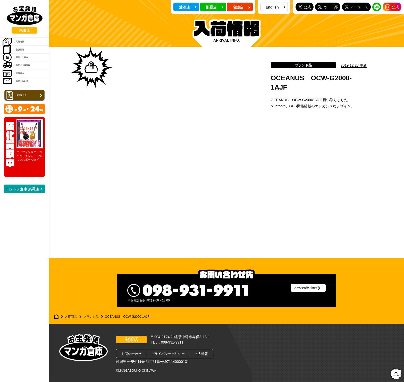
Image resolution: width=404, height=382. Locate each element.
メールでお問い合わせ (296, 290)
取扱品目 (18, 58)
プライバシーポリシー (168, 354)
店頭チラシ (25, 127)
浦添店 (188, 7)
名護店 (241, 7)
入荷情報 (18, 45)
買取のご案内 (21, 71)
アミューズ (356, 7)
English (275, 7)
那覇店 (214, 7)
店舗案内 (18, 97)
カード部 (328, 7)
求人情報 (201, 354)
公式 (304, 7)
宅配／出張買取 (23, 84)
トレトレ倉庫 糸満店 (24, 222)
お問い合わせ (21, 110)
